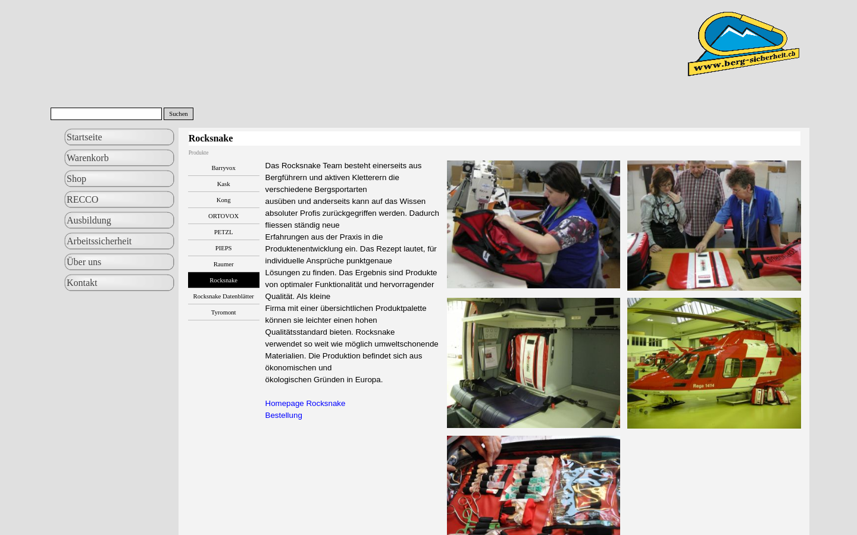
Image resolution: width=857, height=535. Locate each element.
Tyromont (223, 312)
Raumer (224, 264)
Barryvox (224, 168)
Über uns (84, 262)
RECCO (82, 199)
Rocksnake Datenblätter (223, 296)
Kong (224, 200)
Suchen (178, 114)
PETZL (223, 232)
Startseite (84, 137)
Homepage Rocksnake (305, 403)
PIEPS (223, 248)
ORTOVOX (223, 216)
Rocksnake (223, 280)
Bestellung (283, 415)
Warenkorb (88, 158)
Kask (223, 184)
